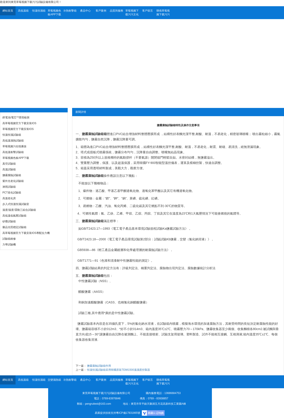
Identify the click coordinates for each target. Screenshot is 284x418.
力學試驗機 (9, 244)
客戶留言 (147, 10)
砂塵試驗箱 (9, 221)
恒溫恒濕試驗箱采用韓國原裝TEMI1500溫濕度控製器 (118, 369)
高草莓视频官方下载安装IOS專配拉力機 (26, 233)
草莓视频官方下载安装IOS (18, 129)
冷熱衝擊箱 (70, 10)
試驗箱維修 (9, 238)
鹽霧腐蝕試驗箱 (11, 175)
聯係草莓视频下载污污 (163, 12)
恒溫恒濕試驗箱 (11, 134)
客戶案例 (101, 10)
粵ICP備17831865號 (128, 412)
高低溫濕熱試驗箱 (13, 140)
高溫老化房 (9, 198)
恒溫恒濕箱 (38, 10)
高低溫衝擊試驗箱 (13, 152)
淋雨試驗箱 (9, 186)
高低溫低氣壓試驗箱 (14, 215)
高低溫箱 (23, 10)
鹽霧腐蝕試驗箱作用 (99, 365)
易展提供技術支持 (105, 412)
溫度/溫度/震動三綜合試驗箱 (19, 209)
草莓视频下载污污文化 (132, 12)
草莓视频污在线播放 (14, 146)
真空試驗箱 (9, 163)
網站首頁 (7, 10)
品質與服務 (116, 10)
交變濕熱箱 (54, 379)
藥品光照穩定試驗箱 (14, 227)
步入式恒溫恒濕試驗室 (15, 204)
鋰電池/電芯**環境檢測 (15, 117)
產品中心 (85, 10)
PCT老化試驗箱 (11, 192)
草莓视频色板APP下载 (54, 12)
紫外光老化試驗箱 (13, 181)
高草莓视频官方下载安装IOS (19, 123)
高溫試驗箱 (9, 169)
